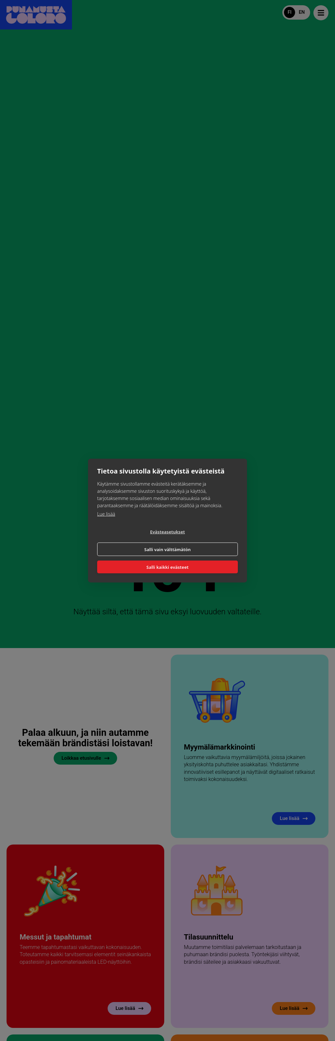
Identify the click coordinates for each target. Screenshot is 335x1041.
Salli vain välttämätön (204, 540)
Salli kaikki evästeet (168, 559)
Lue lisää (106, 522)
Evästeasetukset (131, 541)
